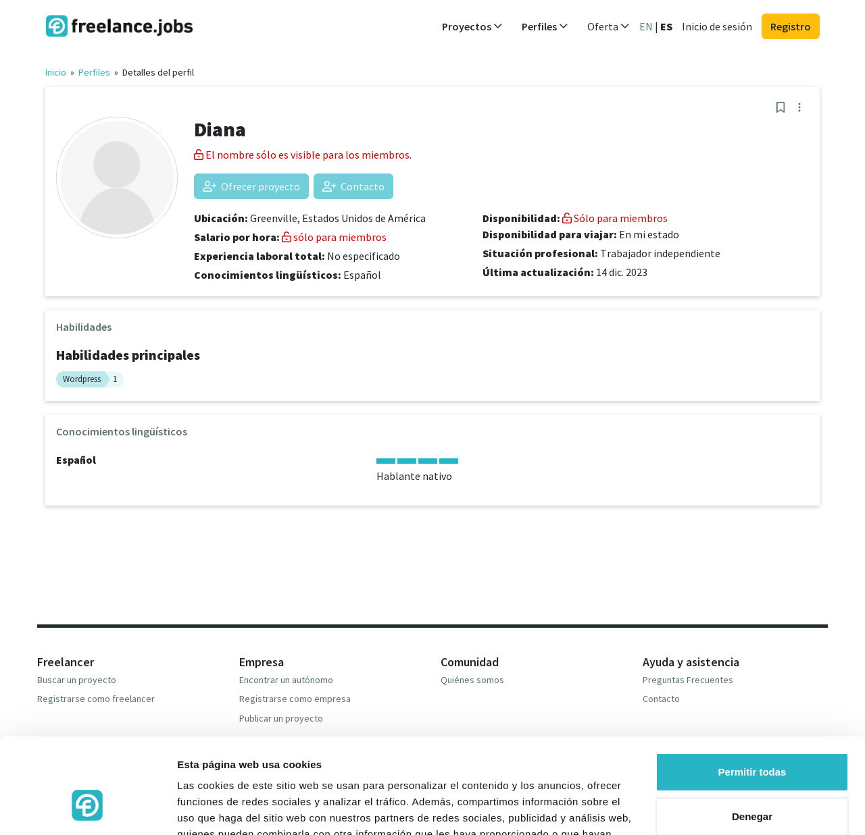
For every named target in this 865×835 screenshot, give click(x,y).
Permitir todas (752, 693)
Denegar (752, 737)
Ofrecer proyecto (251, 186)
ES (666, 26)
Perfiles (94, 72)
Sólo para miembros (615, 218)
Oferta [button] (608, 26)
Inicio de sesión (717, 26)
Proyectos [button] (472, 26)
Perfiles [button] (545, 26)
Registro (790, 26)
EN (646, 26)
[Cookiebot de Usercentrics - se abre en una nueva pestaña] (87, 809)
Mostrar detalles (216, 808)
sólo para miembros (334, 237)
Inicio (55, 72)
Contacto (353, 186)
